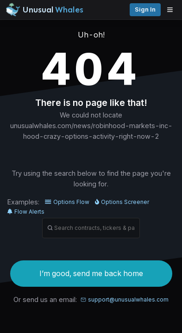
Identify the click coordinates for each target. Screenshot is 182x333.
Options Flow (67, 201)
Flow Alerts (25, 211)
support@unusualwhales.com (125, 299)
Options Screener (122, 201)
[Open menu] (172, 10)
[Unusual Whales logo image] (44, 10)
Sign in (145, 9)
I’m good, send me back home (91, 273)
